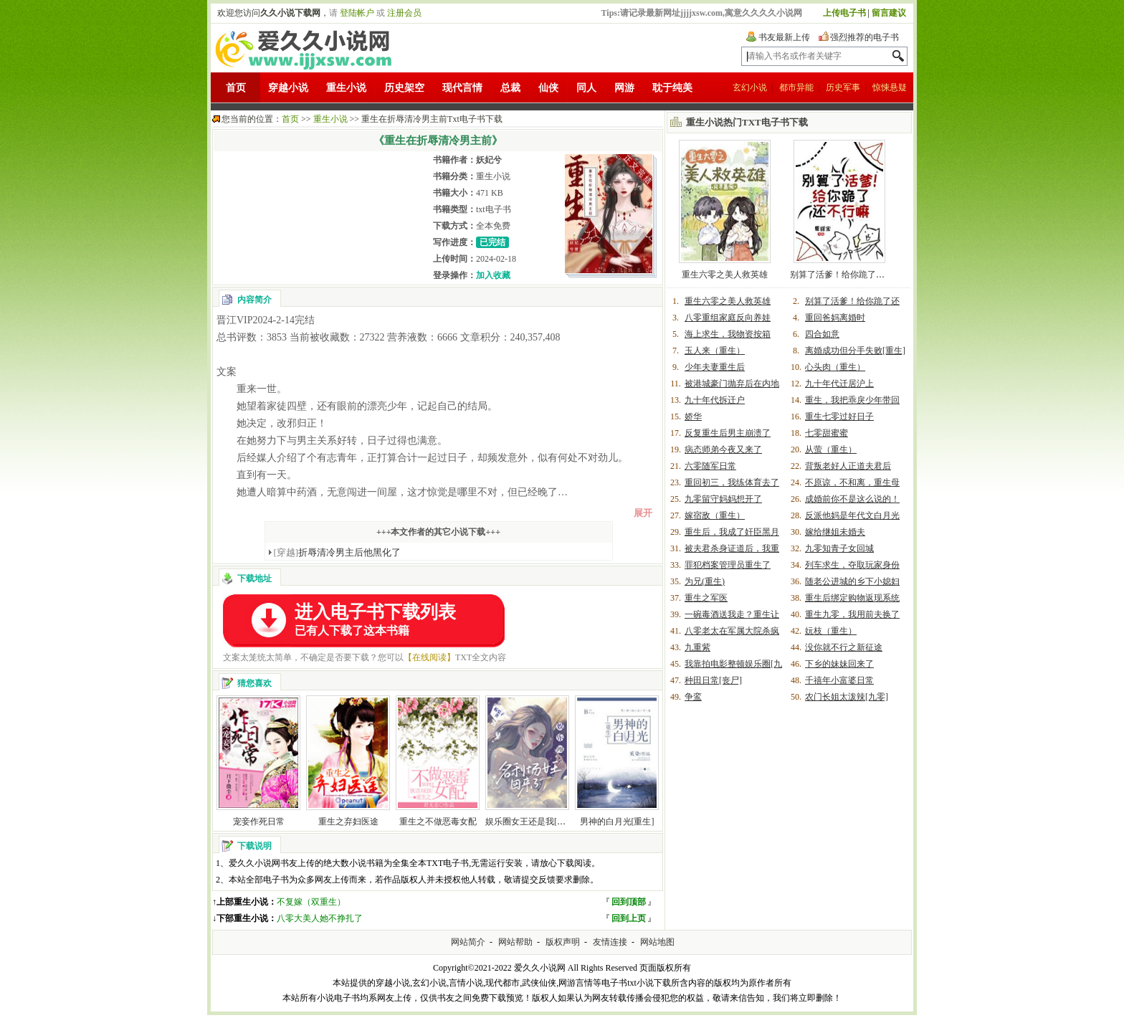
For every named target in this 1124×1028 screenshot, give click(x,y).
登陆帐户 (357, 13)
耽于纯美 (672, 87)
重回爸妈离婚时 (835, 318)
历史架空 (404, 87)
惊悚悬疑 (889, 87)
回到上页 (628, 918)
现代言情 (462, 87)
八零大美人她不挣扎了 (320, 918)
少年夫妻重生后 (715, 367)
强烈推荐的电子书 (864, 37)
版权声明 (563, 942)
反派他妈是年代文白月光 (852, 515)
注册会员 (404, 13)
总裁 (510, 87)
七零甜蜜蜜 (826, 433)
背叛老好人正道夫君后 (848, 466)
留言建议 (889, 13)
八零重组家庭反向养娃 (728, 318)
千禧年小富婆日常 (839, 680)
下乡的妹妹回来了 (839, 664)
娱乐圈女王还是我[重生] (531, 822)
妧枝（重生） (831, 631)
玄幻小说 (750, 87)
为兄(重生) (705, 581)
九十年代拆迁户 (715, 400)
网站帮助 (515, 942)
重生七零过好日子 (839, 416)
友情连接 (610, 942)
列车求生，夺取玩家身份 (852, 565)
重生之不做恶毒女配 (438, 822)
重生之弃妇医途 (348, 822)
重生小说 (346, 87)
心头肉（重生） (835, 367)
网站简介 (468, 942)
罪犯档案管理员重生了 (728, 565)
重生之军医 (706, 598)
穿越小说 (288, 87)
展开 (643, 513)
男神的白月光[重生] (617, 822)
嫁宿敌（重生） (715, 515)
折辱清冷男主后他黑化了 (337, 552)
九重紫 (697, 647)
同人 (586, 87)
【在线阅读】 (429, 657)
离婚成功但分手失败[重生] (855, 351)
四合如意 (822, 334)
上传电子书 (844, 13)
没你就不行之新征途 (843, 647)
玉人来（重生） (715, 351)
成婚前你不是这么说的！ (852, 499)
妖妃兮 (489, 160)
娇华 (693, 416)
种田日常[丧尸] (713, 680)
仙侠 (548, 87)
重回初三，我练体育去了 (732, 482)
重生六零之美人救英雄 (725, 275)
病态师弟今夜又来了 (723, 449)
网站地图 (657, 942)
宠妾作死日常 (259, 822)
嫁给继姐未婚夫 (835, 532)
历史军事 (843, 87)
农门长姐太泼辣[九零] (846, 697)
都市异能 (796, 87)
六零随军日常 (710, 466)
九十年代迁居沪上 (839, 384)
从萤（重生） (831, 449)
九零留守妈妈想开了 (723, 499)
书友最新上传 (784, 37)
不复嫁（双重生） (311, 902)
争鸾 (693, 697)
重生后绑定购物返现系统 (852, 598)
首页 (236, 87)
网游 (624, 87)
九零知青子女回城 (839, 548)
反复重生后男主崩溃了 (728, 433)
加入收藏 (493, 275)
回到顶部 (628, 902)
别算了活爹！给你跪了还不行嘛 (850, 275)
